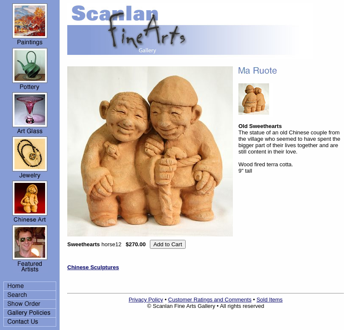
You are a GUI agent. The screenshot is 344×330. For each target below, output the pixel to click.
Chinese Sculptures (93, 267)
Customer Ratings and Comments (210, 299)
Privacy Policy (146, 299)
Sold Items (269, 299)
